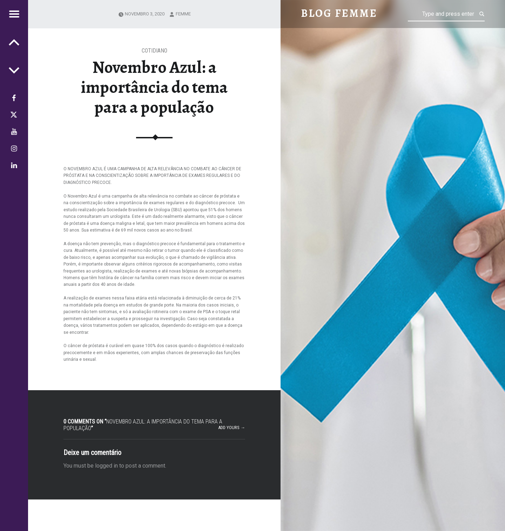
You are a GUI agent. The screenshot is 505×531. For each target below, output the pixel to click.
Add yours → (231, 427)
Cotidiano (154, 50)
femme (183, 13)
